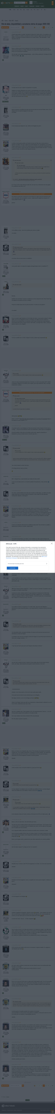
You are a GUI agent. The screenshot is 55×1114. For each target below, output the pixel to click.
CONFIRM (13, 568)
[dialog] (27, 557)
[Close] (52, 544)
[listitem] (27, 563)
